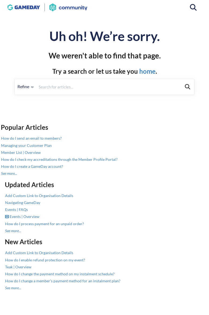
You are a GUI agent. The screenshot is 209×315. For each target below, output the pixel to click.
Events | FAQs (16, 209)
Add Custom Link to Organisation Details (39, 195)
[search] (108, 87)
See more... (9, 173)
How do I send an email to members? (31, 138)
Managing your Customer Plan (26, 145)
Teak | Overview (18, 267)
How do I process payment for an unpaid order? (44, 223)
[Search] (187, 87)
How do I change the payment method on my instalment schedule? (60, 274)
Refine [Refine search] (25, 86)
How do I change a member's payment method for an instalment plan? (62, 281)
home (147, 71)
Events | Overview (22, 216)
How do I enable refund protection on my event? (45, 260)
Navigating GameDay (22, 202)
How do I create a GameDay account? (32, 166)
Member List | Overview (21, 152)
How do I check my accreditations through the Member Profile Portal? (59, 159)
